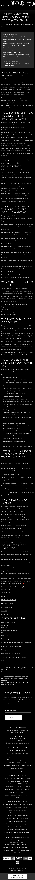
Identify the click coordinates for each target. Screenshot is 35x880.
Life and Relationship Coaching (17, 815)
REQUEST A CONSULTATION (17, 876)
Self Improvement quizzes (17, 771)
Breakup (24, 757)
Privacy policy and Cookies (17, 775)
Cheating (10, 760)
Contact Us (18, 789)
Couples (17, 757)
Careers (25, 781)
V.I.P (24, 762)
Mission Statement (10, 784)
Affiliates (28, 784)
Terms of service (9, 778)
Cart (31, 5)
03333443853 (17, 740)
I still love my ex (6, 661)
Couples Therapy (7, 603)
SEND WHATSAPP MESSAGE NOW (17, 753)
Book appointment (17, 768)
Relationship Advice (8, 600)
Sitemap (27, 789)
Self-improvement (7, 607)
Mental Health (26, 765)
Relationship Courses (21, 807)
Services (9, 807)
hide (16, 34)
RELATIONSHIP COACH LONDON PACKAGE (17, 847)
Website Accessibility (13, 781)
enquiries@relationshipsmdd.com (17, 743)
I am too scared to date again (11, 653)
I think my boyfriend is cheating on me (13, 632)
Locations (5, 614)
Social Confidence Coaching (17, 826)
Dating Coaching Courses (17, 821)
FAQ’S (20, 784)
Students (19, 786)
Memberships (9, 786)
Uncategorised (10, 670)
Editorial (4, 627)
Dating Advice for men (17, 813)
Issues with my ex (15, 762)
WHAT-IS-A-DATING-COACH (17, 801)
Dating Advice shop (23, 778)
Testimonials (9, 789)
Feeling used (5, 650)
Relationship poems (7, 639)
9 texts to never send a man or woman (13, 657)
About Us (27, 786)
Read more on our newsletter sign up (17, 703)
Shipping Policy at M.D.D (17, 792)
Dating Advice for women (17, 810)
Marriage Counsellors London (17, 829)
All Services (4, 625)
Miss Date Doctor (8, 24)
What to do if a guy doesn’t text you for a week (16, 642)
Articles (29, 804)
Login (22, 5)
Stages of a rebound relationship (11, 646)
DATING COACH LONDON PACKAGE (17, 845)
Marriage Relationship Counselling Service (17, 824)
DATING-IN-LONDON (10, 804)
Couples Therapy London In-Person (17, 837)
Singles (4, 611)
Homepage (5, 596)
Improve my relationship (9, 630)
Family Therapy (6, 635)
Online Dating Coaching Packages (17, 818)
